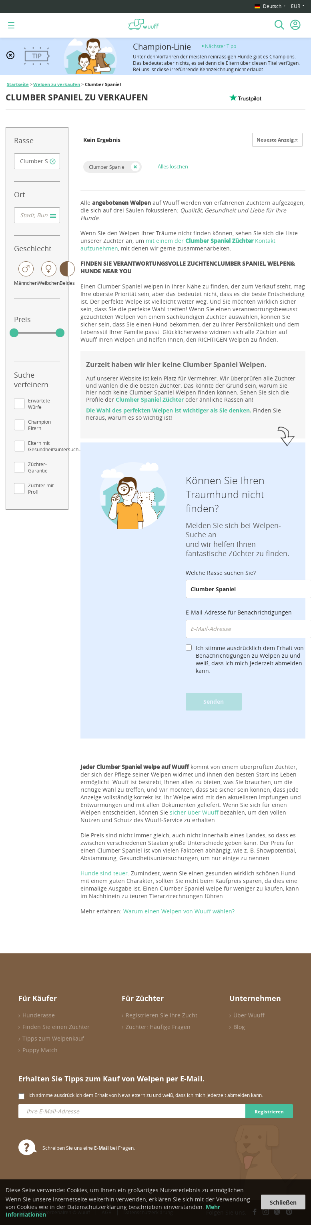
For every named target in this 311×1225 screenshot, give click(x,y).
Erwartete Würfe (39, 403)
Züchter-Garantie (38, 467)
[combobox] (37, 161)
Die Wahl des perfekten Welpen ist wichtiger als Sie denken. (168, 410)
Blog (239, 1027)
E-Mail (101, 1148)
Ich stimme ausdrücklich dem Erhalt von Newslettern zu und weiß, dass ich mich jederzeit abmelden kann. (145, 1095)
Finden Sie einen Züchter (56, 1027)
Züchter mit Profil (41, 488)
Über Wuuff (249, 1015)
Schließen (283, 1202)
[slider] (14, 332)
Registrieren (269, 1111)
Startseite (18, 84)
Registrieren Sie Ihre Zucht (161, 1015)
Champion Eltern (39, 424)
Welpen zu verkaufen (56, 84)
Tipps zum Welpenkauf (53, 1038)
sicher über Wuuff (194, 812)
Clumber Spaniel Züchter (150, 399)
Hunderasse (38, 1015)
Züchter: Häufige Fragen (158, 1027)
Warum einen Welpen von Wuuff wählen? (179, 911)
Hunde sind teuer (104, 873)
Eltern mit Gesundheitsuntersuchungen (60, 446)
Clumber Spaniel (107, 167)
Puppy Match (40, 1050)
